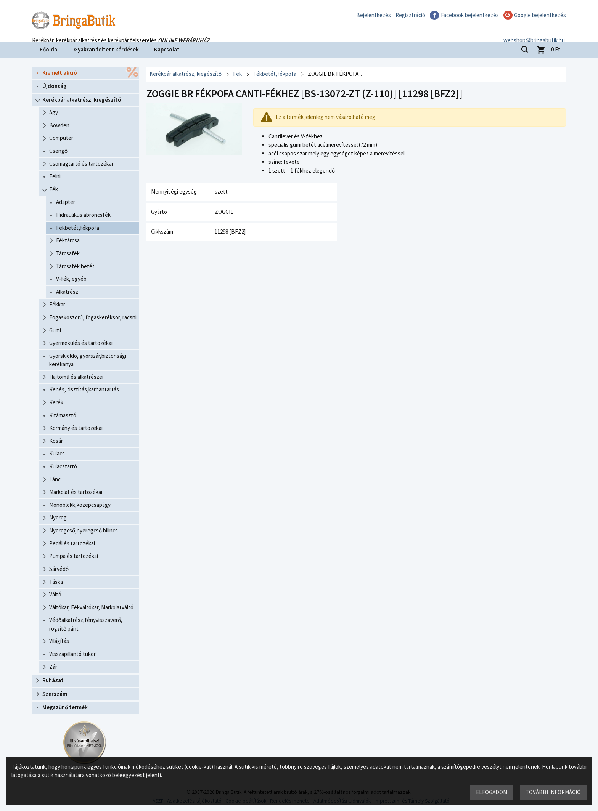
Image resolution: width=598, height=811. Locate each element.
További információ (553, 792)
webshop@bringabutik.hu (535, 31)
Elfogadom (491, 792)
